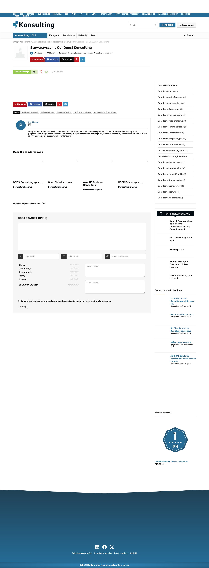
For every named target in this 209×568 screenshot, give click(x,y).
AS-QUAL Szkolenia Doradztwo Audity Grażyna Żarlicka (183, 359)
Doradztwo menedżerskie (170, 174)
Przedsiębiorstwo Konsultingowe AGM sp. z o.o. (182, 301)
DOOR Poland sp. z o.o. (131, 182)
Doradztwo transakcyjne (170, 180)
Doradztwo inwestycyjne (170, 115)
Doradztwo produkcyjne (169, 168)
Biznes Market (120, 553)
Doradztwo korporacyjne (170, 138)
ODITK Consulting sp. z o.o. (28, 182)
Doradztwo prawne (167, 192)
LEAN (94, 14)
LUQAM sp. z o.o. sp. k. (180, 342)
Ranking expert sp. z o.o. (99, 565)
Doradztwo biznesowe (169, 186)
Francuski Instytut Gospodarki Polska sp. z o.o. (179, 264)
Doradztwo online (166, 91)
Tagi (93, 35)
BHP (14, 14)
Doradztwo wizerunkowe (170, 144)
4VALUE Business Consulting (93, 183)
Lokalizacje (69, 35)
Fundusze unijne (64, 112)
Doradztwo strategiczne (103, 53)
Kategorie (54, 35)
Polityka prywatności (82, 553)
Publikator (36, 53)
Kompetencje (25, 272)
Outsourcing (99, 112)
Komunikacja (25, 268)
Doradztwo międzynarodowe (181, 344)
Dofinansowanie (47, 112)
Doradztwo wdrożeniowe (170, 97)
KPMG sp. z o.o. (177, 249)
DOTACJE (30, 14)
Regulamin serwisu (103, 553)
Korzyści (23, 279)
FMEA (74, 14)
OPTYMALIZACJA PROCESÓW (127, 14)
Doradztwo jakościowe (169, 162)
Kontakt (133, 553)
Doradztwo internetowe (169, 132)
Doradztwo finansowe (168, 109)
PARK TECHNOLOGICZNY (168, 14)
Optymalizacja (85, 112)
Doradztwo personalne (84, 53)
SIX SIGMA (27, 16)
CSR (21, 14)
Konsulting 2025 (25, 35)
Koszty (22, 276)
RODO (17, 16)
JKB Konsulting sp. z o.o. (182, 314)
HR (81, 14)
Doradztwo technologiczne (171, 150)
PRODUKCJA (186, 14)
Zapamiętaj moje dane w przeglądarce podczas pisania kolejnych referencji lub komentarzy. (66, 301)
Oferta (22, 265)
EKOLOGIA (57, 14)
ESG (66, 14)
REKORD (167, 25)
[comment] (82, 236)
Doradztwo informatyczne (171, 127)
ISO (87, 14)
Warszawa (112, 112)
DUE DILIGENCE (44, 14)
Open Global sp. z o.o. (60, 182)
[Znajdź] (154, 25)
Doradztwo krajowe (62, 42)
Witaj (15, 42)
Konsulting (25, 42)
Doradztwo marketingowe (170, 121)
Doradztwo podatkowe (169, 198)
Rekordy (82, 35)
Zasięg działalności (41, 42)
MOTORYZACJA (106, 14)
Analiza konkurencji (30, 112)
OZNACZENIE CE (148, 14)
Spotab (189, 35)
